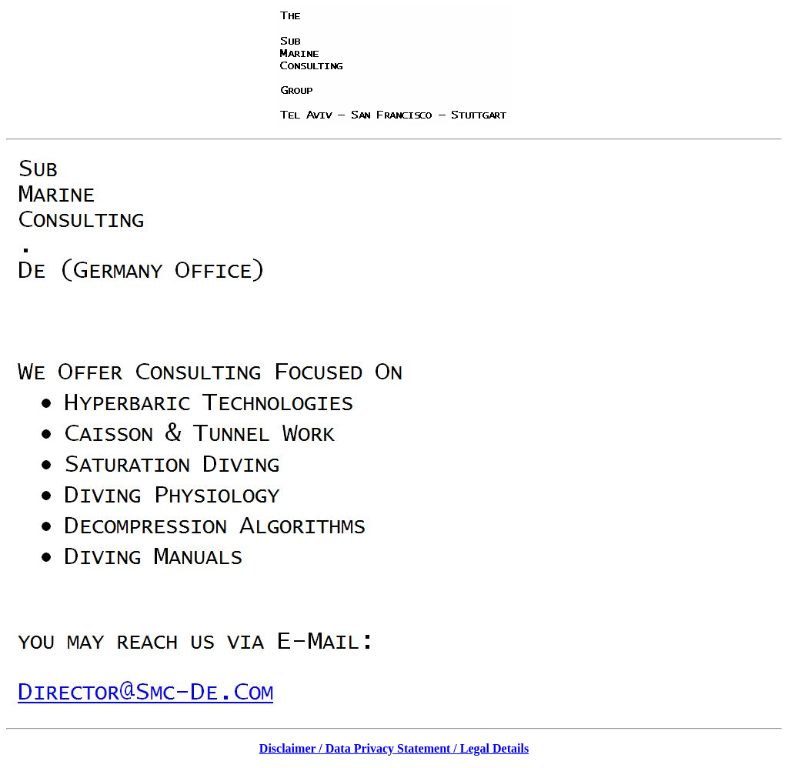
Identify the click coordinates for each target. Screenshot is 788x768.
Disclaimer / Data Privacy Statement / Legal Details (394, 748)
